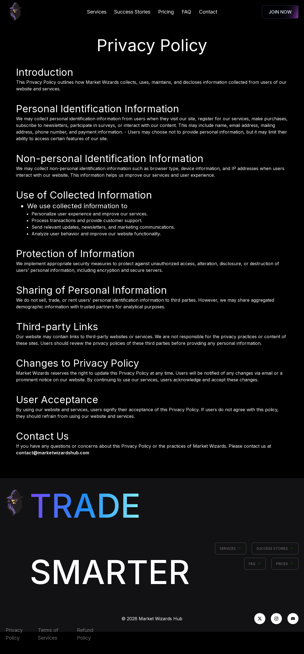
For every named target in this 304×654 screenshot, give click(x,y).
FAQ (255, 566)
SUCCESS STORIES (275, 551)
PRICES (285, 566)
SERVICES (231, 551)
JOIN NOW (280, 12)
